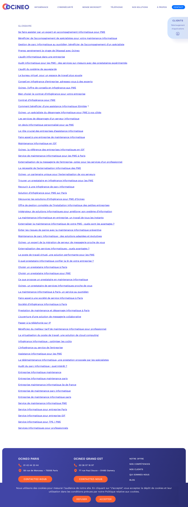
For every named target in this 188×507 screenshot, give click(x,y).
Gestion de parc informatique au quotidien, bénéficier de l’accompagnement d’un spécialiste (71, 44)
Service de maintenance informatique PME (42, 403)
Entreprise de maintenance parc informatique (44, 390)
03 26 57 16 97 (86, 465)
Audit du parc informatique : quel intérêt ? (42, 366)
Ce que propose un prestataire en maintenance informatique (53, 279)
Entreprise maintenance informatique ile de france (47, 384)
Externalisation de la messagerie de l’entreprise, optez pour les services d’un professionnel (70, 162)
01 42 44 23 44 (31, 465)
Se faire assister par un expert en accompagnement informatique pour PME (61, 32)
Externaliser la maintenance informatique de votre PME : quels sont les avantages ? (66, 223)
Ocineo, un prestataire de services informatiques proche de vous (55, 285)
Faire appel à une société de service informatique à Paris (50, 298)
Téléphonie (117, 7)
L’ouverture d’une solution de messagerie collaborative (49, 316)
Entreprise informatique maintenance (39, 372)
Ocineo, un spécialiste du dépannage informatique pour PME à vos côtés (59, 112)
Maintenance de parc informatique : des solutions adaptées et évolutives (60, 236)
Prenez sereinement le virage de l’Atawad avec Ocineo (49, 50)
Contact (178, 7)
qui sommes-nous (139, 474)
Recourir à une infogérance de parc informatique (46, 186)
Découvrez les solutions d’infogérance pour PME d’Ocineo (51, 199)
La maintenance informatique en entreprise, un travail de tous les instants (61, 217)
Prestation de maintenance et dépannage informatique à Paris (53, 310)
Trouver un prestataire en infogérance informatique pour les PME (55, 180)
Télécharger (177, 33)
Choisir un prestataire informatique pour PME (44, 273)
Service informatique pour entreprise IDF (41, 415)
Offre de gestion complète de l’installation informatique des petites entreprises (63, 205)
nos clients (136, 469)
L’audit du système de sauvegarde (37, 69)
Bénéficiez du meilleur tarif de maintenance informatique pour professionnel (62, 329)
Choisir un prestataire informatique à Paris (42, 267)
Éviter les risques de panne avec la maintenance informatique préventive (59, 230)
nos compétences (139, 464)
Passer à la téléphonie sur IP (34, 322)
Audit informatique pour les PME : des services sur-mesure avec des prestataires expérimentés (72, 63)
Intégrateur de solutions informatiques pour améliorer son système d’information (65, 211)
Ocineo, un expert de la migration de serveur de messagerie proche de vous (61, 242)
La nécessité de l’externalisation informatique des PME (49, 168)
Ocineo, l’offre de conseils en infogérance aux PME (47, 87)
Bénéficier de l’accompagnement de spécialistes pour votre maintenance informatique (67, 38)
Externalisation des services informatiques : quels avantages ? (53, 248)
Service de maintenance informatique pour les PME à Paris (51, 155)
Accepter (106, 499)
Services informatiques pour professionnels (43, 428)
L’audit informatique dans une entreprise (41, 56)
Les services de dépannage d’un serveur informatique (48, 118)
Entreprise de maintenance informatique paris (44, 397)
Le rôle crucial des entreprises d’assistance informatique (50, 131)
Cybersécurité (65, 7)
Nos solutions (140, 7)
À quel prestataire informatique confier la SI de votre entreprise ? (56, 261)
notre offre (136, 459)
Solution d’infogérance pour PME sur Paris (42, 192)
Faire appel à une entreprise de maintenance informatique (51, 137)
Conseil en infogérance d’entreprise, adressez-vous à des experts (55, 81)
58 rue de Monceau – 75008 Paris (40, 470)
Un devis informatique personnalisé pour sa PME (46, 124)
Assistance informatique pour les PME (40, 353)
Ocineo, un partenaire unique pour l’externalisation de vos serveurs (56, 174)
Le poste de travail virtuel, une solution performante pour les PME (56, 254)
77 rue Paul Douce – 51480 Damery (97, 470)
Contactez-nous (35, 479)
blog (132, 480)
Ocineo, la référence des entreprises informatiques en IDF (51, 149)
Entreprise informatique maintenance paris (43, 378)
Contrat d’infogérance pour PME (36, 100)
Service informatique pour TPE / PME (39, 421)
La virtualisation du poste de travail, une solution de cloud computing (58, 335)
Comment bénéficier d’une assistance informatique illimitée (52, 106)
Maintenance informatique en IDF (37, 143)
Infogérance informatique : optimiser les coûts (45, 341)
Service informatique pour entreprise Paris (42, 409)
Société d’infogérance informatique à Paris (42, 304)
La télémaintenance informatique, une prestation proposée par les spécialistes (63, 360)
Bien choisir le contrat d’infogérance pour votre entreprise (51, 94)
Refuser (81, 499)
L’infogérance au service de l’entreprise (40, 347)
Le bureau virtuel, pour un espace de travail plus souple (50, 75)
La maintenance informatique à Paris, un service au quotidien (53, 291)
